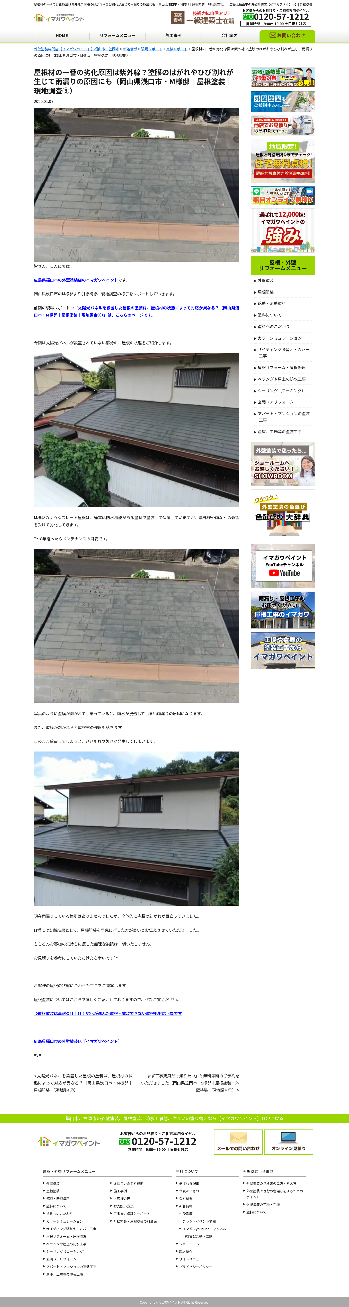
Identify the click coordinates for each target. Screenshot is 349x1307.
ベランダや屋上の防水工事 (282, 379)
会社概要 (186, 1198)
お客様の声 (122, 1198)
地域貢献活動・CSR (197, 1236)
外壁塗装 (266, 280)
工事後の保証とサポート (132, 1213)
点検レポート (225, 101)
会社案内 (229, 35)
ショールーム (189, 1244)
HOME (62, 35)
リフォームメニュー (118, 35)
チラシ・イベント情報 (199, 1221)
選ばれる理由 (189, 1183)
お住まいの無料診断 (129, 1183)
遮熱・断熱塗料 (272, 303)
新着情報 (186, 1206)
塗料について (270, 315)
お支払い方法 (124, 1206)
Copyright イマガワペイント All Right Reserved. (174, 1302)
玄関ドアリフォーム (276, 402)
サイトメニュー (191, 1259)
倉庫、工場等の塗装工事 (280, 431)
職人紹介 (186, 1251)
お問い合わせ (291, 35)
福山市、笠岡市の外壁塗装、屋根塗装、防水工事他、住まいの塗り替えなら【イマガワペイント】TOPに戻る (174, 1118)
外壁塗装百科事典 (258, 1171)
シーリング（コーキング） (282, 390)
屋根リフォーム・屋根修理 (282, 367)
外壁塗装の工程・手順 (263, 1204)
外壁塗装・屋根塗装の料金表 (135, 1221)
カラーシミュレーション (280, 338)
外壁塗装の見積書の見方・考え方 (271, 1183)
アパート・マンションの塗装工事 (284, 416)
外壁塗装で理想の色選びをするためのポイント (274, 1194)
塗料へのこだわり (274, 326)
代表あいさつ (189, 1191)
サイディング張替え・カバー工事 (284, 352)
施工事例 (173, 35)
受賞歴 (188, 1213)
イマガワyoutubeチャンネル (204, 1228)
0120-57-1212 (281, 16)
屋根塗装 (266, 292)
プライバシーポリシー (196, 1266)
